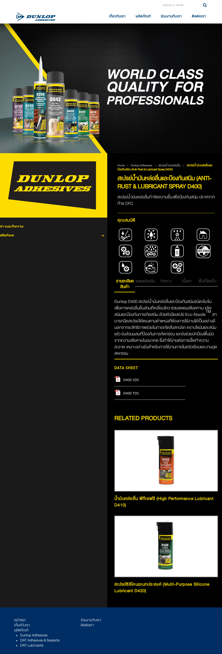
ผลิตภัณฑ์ (143, 16)
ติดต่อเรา (199, 16)
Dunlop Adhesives (142, 165)
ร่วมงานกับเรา (171, 16)
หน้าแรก (20, 620)
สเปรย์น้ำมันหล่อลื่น (169, 165)
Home (121, 165)
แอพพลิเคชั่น (145, 281)
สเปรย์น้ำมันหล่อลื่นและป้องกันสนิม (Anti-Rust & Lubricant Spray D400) (164, 167)
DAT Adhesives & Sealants (40, 640)
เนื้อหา (187, 281)
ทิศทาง (166, 281)
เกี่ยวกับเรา (117, 16)
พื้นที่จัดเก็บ (207, 281)
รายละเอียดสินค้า (125, 284)
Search (205, 5)
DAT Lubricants (31, 645)
